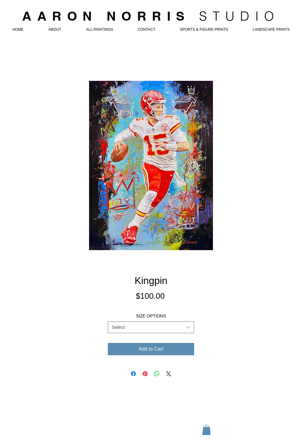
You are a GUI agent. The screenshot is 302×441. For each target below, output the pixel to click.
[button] (206, 430)
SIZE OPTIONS (151, 315)
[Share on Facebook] (133, 373)
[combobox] (151, 327)
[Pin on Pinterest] (145, 373)
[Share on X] (168, 373)
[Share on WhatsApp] (157, 373)
